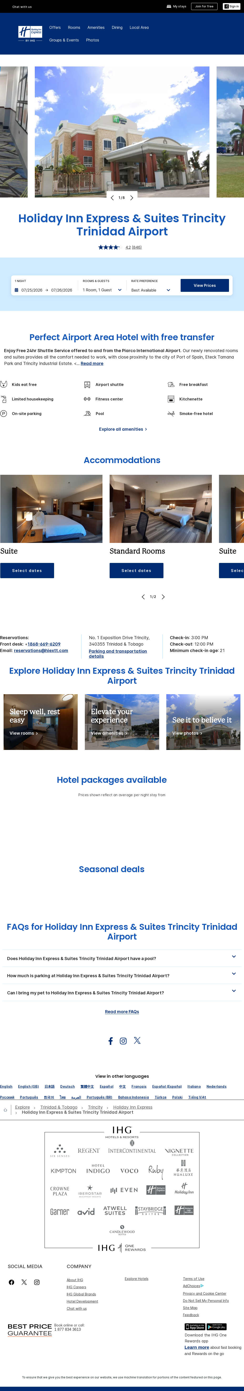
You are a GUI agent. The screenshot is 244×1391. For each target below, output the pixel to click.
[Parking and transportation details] (122, 654)
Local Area (139, 27)
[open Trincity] (95, 1107)
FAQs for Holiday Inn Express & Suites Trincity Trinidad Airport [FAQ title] (122, 932)
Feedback (191, 1315)
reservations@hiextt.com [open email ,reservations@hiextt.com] (41, 650)
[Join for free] (204, 6)
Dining (117, 27)
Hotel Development (82, 1301)
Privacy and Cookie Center (204, 1293)
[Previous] (113, 197)
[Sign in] (231, 6)
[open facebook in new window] (108, 1041)
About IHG (75, 1280)
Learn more (197, 1347)
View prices (205, 285)
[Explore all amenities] (122, 430)
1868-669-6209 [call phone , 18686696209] (44, 644)
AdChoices (193, 1286)
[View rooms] (23, 734)
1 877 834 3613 (67, 1329)
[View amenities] (108, 734)
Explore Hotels (136, 1279)
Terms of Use (193, 1279)
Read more (92, 363)
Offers (55, 27)
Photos (92, 40)
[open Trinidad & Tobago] (58, 1107)
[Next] (131, 197)
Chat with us (22, 7)
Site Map (190, 1308)
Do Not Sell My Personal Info (206, 1301)
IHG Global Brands (81, 1294)
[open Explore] (24, 1107)
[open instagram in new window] (121, 1041)
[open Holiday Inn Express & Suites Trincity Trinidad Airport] (76, 1112)
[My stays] (176, 6)
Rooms (74, 27)
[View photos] (186, 734)
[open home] (7, 1110)
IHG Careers (76, 1287)
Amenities (96, 27)
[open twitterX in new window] (135, 1041)
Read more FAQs (122, 1011)
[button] (27, 570)
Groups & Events (64, 40)
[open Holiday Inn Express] (132, 1107)
